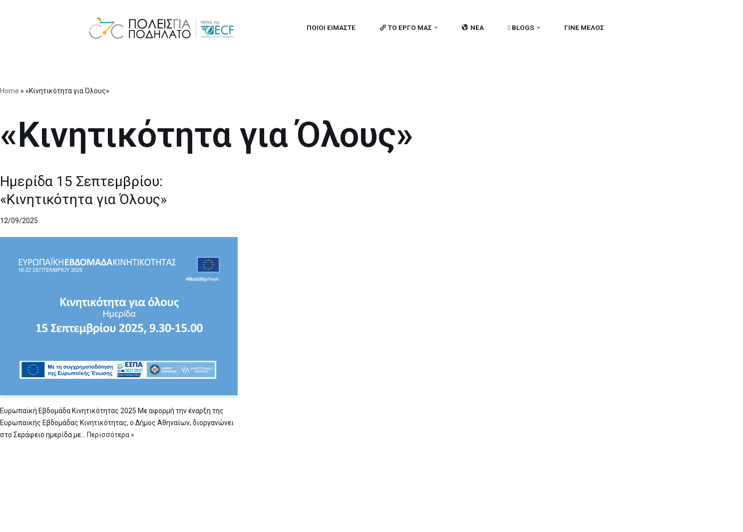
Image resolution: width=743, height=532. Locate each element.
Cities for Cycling (119, 519)
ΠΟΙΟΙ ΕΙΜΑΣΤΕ (331, 27)
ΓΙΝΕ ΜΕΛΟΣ (584, 27)
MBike (214, 519)
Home (9, 91)
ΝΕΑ (473, 27)
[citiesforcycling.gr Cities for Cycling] (164, 27)
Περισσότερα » (110, 435)
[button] (436, 27)
